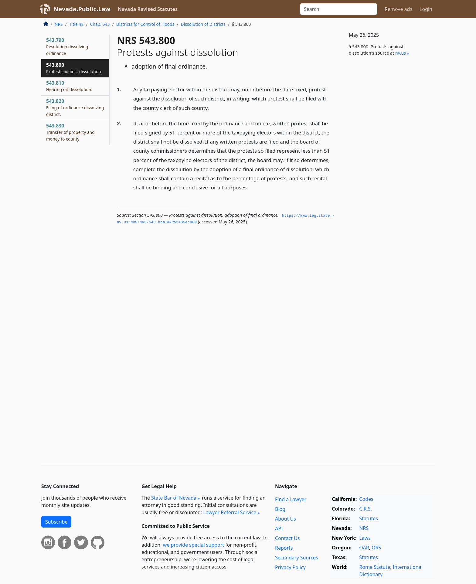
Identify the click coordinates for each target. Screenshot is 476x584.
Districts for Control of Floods (145, 24)
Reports (284, 548)
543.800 (73, 68)
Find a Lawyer (290, 499)
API (279, 528)
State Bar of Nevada (173, 497)
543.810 (69, 86)
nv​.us (400, 53)
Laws (365, 538)
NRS (59, 24)
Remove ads (398, 9)
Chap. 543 (100, 24)
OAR (364, 547)
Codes (366, 499)
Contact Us (287, 538)
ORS (376, 547)
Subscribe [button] (56, 521)
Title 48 (76, 24)
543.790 (67, 46)
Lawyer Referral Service (229, 512)
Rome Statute (374, 567)
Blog (280, 509)
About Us (285, 518)
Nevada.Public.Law (81, 9)
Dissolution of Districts (203, 24)
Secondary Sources (296, 557)
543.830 (70, 132)
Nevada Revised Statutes (148, 9)
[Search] (338, 9)
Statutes (368, 518)
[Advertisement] (389, 161)
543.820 (75, 107)
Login (426, 9)
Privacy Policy (290, 567)
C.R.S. (365, 508)
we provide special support (193, 545)
